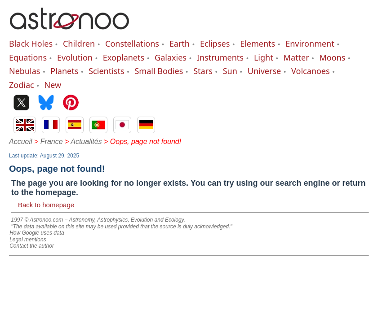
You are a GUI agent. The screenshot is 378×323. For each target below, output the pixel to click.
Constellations (132, 43)
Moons (333, 57)
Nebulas (24, 70)
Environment (309, 43)
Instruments (220, 57)
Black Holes (31, 43)
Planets (64, 70)
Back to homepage (46, 205)
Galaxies (171, 57)
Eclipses (215, 43)
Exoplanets (123, 57)
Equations (28, 57)
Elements (257, 43)
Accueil (20, 141)
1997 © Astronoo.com (37, 220)
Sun (230, 70)
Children (79, 43)
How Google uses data (36, 233)
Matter (296, 57)
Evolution (75, 57)
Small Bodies (158, 70)
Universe (264, 70)
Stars (203, 70)
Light (263, 57)
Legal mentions (27, 239)
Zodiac (21, 84)
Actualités (86, 141)
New (53, 84)
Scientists (106, 70)
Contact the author (31, 246)
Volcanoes (310, 70)
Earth (179, 43)
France (51, 141)
